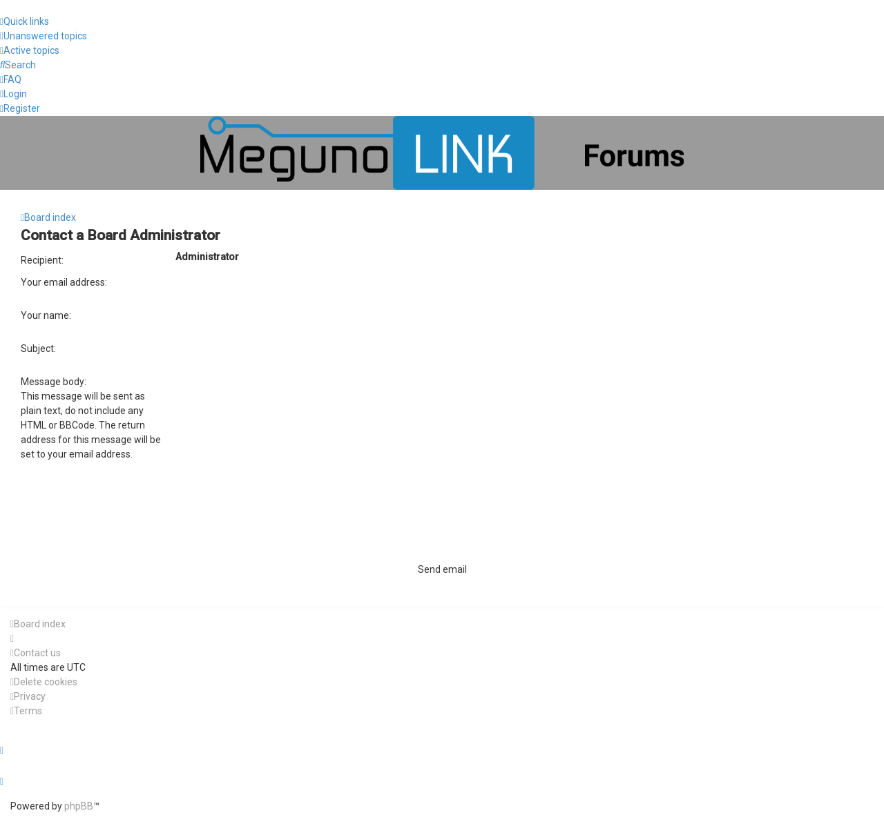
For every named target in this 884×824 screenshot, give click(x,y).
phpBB (78, 806)
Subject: (38, 348)
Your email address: (64, 282)
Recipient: (42, 260)
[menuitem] (43, 36)
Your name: (46, 315)
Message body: (53, 381)
